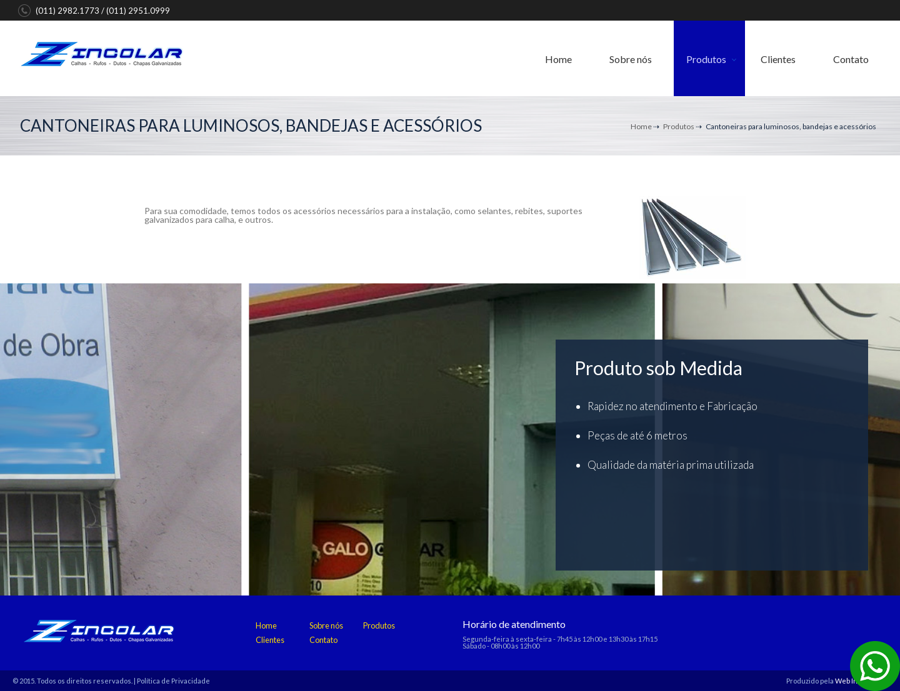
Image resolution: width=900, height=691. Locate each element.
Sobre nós (630, 59)
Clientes (778, 59)
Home (558, 59)
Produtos (706, 59)
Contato (851, 59)
